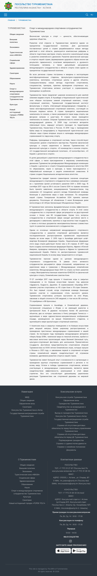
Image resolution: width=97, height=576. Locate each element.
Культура (13, 104)
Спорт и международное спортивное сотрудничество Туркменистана (17, 94)
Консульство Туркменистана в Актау (27, 410)
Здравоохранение (17, 68)
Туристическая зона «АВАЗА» (16, 53)
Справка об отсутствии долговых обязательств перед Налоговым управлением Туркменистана (71, 428)
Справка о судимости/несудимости (71, 443)
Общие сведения (17, 34)
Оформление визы (27, 403)
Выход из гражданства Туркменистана (71, 413)
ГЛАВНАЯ (11, 20)
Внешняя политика (14, 40)
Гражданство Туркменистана (71, 403)
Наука (12, 84)
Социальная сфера (15, 61)
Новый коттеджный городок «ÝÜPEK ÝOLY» (16, 113)
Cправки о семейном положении (71, 447)
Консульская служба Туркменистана (71, 397)
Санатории (14, 73)
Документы (71, 450)
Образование (15, 78)
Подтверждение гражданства (71, 440)
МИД (27, 397)
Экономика (14, 47)
